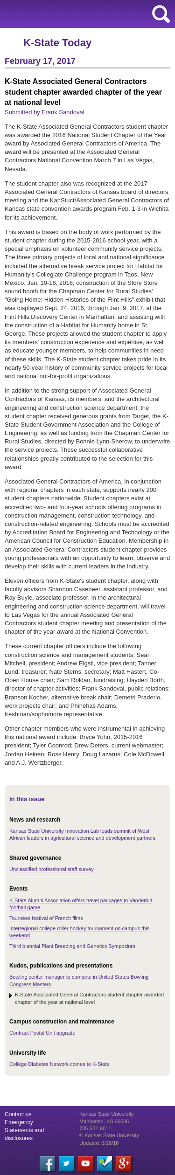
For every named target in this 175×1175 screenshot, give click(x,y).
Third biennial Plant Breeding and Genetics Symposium (72, 946)
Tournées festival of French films (46, 918)
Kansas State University (85, 14)
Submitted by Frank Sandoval (44, 112)
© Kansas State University (109, 1135)
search (161, 14)
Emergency (19, 1122)
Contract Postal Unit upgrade (42, 1033)
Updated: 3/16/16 (99, 1143)
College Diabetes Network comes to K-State (59, 1064)
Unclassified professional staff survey (51, 869)
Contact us (18, 1114)
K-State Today (57, 42)
